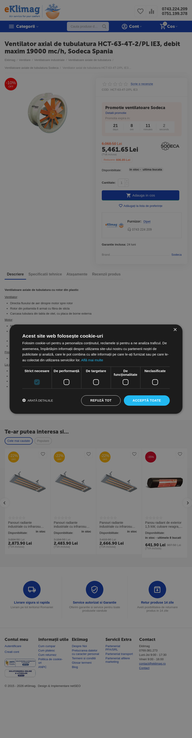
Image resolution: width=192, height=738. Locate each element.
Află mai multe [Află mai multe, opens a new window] (92, 360)
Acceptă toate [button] (146, 400)
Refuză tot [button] (100, 400)
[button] (37, 400)
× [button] (175, 329)
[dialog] (96, 369)
